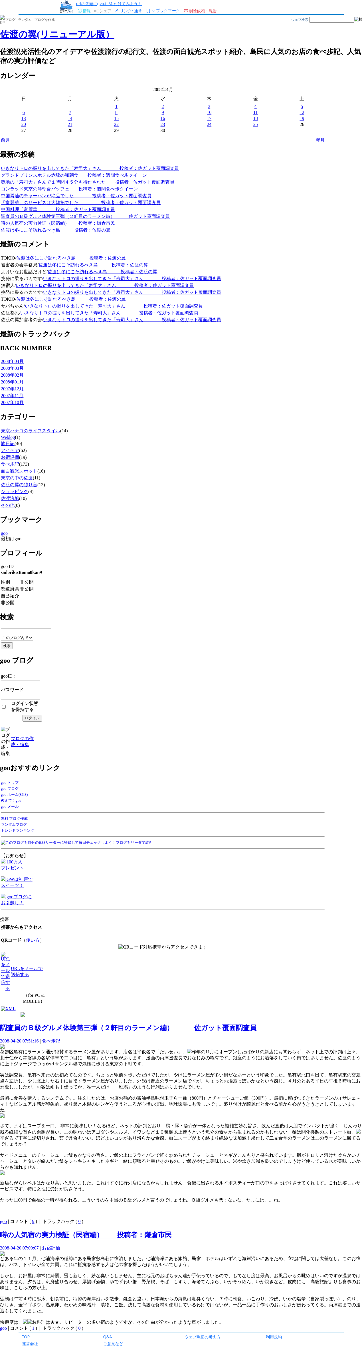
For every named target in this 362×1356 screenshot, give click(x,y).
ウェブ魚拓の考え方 (203, 1336)
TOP (26, 1336)
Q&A (107, 1336)
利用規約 (274, 1336)
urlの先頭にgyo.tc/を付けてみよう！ (109, 3)
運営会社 (30, 1343)
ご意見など (113, 1343)
